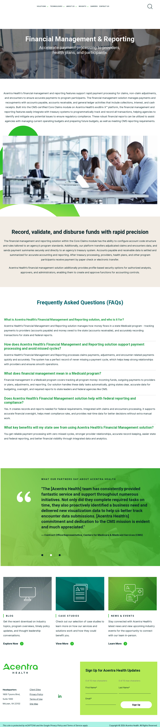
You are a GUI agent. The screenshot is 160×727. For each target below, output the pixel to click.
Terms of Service (74, 723)
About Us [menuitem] (71, 6)
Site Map (34, 702)
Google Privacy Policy (53, 723)
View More (62, 644)
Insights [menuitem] (84, 6)
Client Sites (35, 688)
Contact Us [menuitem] (104, 6)
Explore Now (10, 644)
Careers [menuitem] (94, 6)
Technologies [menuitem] (57, 6)
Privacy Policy (36, 693)
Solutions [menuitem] (43, 6)
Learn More (115, 644)
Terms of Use (36, 697)
